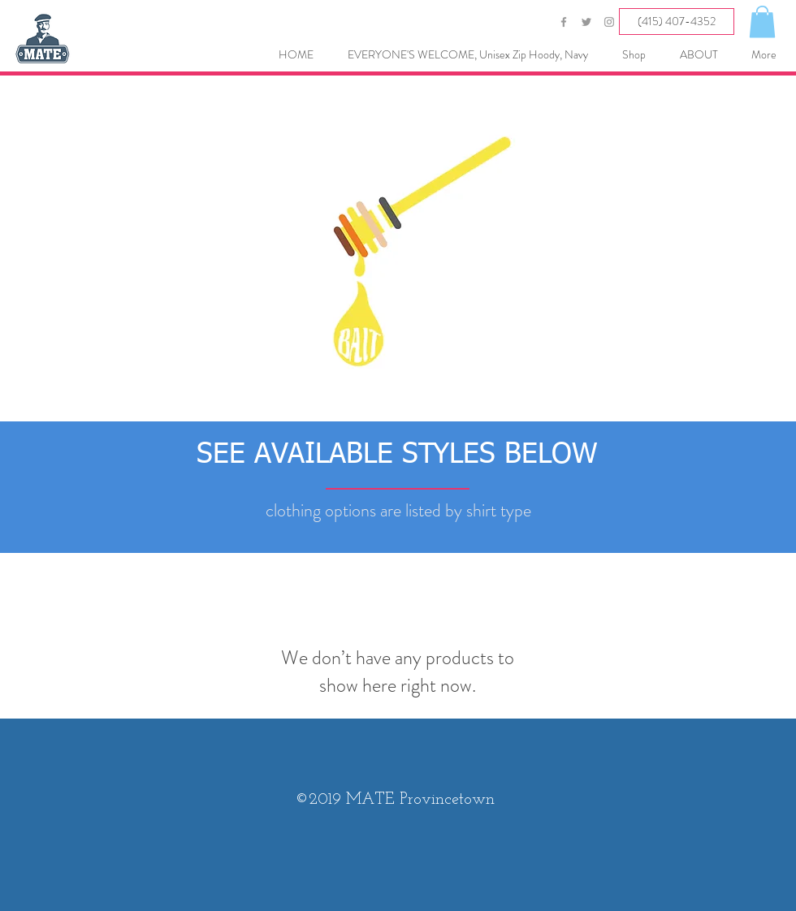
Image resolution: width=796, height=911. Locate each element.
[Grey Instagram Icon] (609, 21)
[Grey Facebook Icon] (563, 21)
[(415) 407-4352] (676, 21)
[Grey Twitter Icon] (586, 21)
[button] (762, 21)
